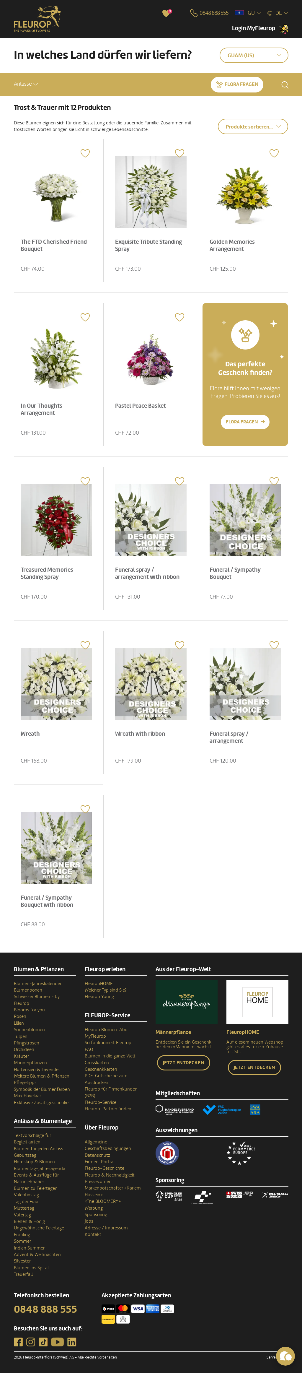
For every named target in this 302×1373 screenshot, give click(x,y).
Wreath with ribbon (141, 733)
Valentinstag (26, 1194)
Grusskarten (97, 1062)
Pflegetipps (25, 1082)
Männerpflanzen (30, 1062)
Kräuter (21, 1056)
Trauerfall (23, 1274)
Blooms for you (29, 1010)
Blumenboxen (28, 990)
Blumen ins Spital (31, 1267)
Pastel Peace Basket (141, 405)
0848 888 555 (45, 1309)
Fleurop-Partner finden (108, 1109)
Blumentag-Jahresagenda (39, 1168)
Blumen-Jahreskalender (37, 983)
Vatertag (22, 1215)
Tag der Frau (26, 1201)
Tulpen (20, 1036)
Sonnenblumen (29, 1029)
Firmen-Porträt (100, 1161)
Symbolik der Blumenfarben (42, 1089)
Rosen (20, 1016)
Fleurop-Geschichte (104, 1168)
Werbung (94, 1208)
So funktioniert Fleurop (108, 1042)
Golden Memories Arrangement (232, 245)
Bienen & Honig (29, 1221)
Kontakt (93, 1234)
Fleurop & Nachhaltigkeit (110, 1175)
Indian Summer (29, 1248)
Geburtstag (25, 1155)
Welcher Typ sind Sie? (106, 990)
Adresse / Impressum (106, 1228)
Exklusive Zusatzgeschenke (41, 1102)
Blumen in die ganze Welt (110, 1056)
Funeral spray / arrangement (229, 737)
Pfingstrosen (26, 1043)
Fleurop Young (99, 996)
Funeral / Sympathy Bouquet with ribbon (48, 901)
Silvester (22, 1261)
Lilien (19, 1023)
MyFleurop (95, 1036)
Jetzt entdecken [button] (184, 1063)
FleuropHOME (99, 983)
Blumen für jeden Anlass (38, 1148)
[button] (26, 84)
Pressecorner (97, 1181)
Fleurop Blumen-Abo (106, 1029)
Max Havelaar (27, 1096)
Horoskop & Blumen (34, 1161)
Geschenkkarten (101, 1069)
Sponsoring (96, 1214)
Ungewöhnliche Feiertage (39, 1228)
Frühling (22, 1234)
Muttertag (24, 1208)
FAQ (89, 1049)
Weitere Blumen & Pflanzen (41, 1076)
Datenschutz (97, 1155)
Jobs (89, 1221)
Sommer (22, 1241)
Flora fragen (241, 84)
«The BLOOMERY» (103, 1201)
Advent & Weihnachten (37, 1254)
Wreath (31, 733)
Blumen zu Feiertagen (36, 1188)
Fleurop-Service (100, 1102)
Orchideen (24, 1049)
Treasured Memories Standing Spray (48, 573)
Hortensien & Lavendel (37, 1069)
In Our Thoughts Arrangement (42, 409)
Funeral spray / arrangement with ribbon (148, 573)
